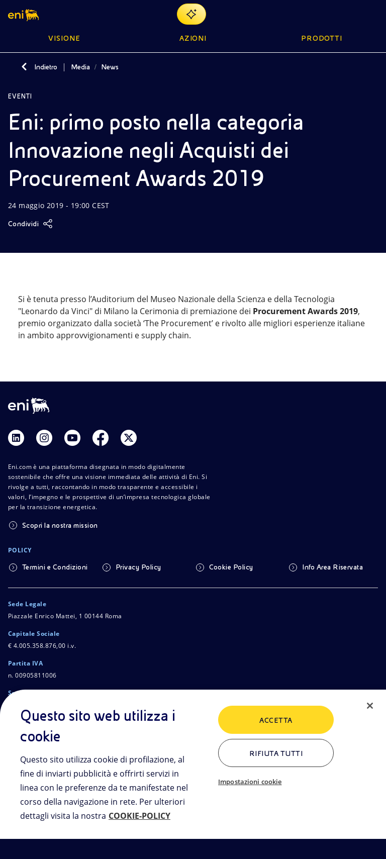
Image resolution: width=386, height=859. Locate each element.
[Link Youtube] (72, 438)
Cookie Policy (231, 567)
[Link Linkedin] (16, 438)
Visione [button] (64, 38)
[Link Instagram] (44, 438)
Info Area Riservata (332, 567)
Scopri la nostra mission (60, 525)
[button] (24, 14)
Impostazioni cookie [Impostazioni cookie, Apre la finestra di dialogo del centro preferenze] (249, 781)
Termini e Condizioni (55, 567)
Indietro (45, 67)
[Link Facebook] (100, 438)
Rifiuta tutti (276, 753)
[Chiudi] (370, 706)
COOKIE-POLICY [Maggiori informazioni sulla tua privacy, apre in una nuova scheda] (139, 815)
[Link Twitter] (129, 438)
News (110, 67)
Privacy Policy (138, 567)
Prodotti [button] (322, 38)
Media (80, 67)
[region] (193, 774)
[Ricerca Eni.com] (348, 14)
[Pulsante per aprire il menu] (372, 14)
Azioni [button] (193, 38)
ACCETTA (275, 720)
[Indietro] (24, 67)
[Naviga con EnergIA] (191, 14)
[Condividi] (30, 224)
